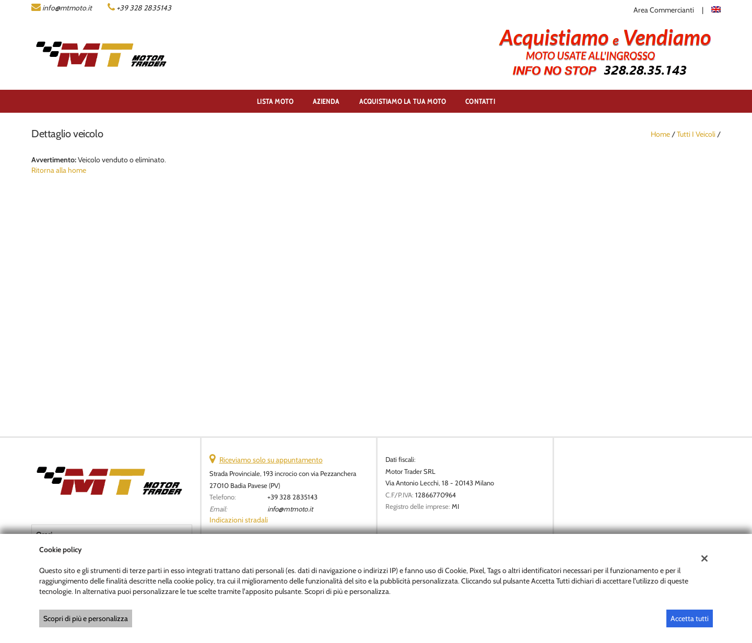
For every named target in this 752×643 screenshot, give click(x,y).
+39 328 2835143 (143, 8)
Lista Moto (275, 101)
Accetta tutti (690, 618)
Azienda (326, 101)
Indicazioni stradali (238, 520)
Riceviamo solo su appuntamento (271, 460)
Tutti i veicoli (696, 134)
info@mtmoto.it (67, 8)
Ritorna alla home (58, 170)
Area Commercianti (663, 10)
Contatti (480, 101)
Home (660, 134)
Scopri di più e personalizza (85, 618)
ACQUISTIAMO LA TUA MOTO (402, 101)
